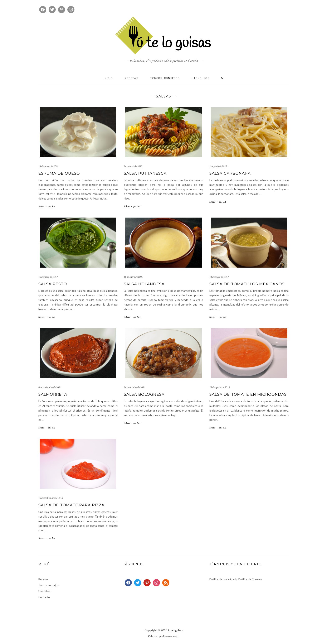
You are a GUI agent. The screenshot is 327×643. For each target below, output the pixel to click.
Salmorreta (52, 394)
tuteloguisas (175, 630)
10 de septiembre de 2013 (50, 497)
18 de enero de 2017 (133, 276)
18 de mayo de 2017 (48, 276)
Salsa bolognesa (144, 394)
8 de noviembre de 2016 (49, 387)
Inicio (108, 78)
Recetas (131, 78)
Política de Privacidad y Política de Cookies (235, 579)
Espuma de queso (59, 173)
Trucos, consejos (165, 78)
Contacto (44, 597)
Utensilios (200, 78)
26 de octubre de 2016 (134, 387)
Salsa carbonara (230, 173)
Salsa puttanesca (145, 173)
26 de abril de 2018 (133, 166)
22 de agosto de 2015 (219, 387)
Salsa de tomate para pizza (71, 505)
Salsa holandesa (144, 284)
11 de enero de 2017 (219, 276)
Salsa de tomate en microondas (248, 394)
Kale (150, 636)
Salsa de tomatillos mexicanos (246, 284)
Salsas (41, 206)
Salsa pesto (52, 284)
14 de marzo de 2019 (48, 166)
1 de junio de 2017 (218, 166)
